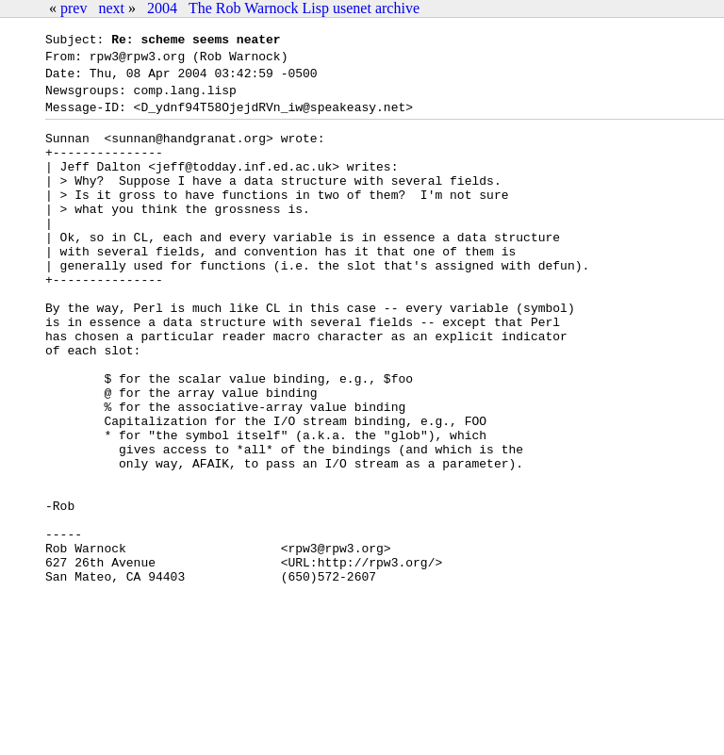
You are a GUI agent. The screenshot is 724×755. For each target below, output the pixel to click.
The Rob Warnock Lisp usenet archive (304, 8)
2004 (162, 8)
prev (73, 8)
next (111, 8)
